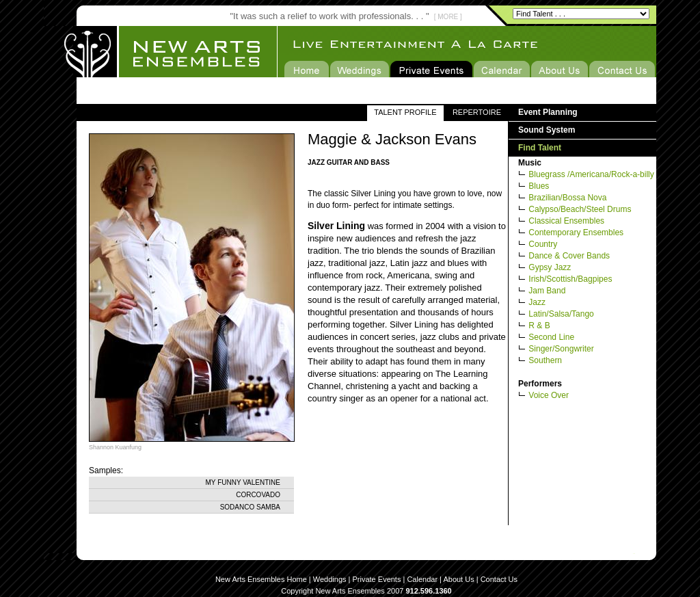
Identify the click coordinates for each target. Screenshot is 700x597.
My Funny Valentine (243, 482)
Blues (538, 186)
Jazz (537, 302)
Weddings (330, 579)
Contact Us (499, 579)
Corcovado (258, 495)
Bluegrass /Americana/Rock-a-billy (591, 174)
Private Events (377, 579)
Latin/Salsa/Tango (560, 314)
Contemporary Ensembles (575, 232)
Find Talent (539, 147)
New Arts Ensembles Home (261, 579)
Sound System (546, 130)
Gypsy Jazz (549, 267)
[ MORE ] (448, 17)
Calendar (422, 579)
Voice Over (548, 395)
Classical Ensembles (566, 221)
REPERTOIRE (477, 112)
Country (542, 244)
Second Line (551, 337)
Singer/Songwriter (560, 349)
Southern (545, 360)
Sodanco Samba (250, 507)
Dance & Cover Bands (569, 256)
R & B (539, 325)
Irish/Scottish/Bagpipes (570, 279)
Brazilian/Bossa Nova (567, 197)
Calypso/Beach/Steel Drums (579, 209)
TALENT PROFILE (405, 112)
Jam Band (546, 290)
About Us (458, 579)
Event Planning (548, 112)
